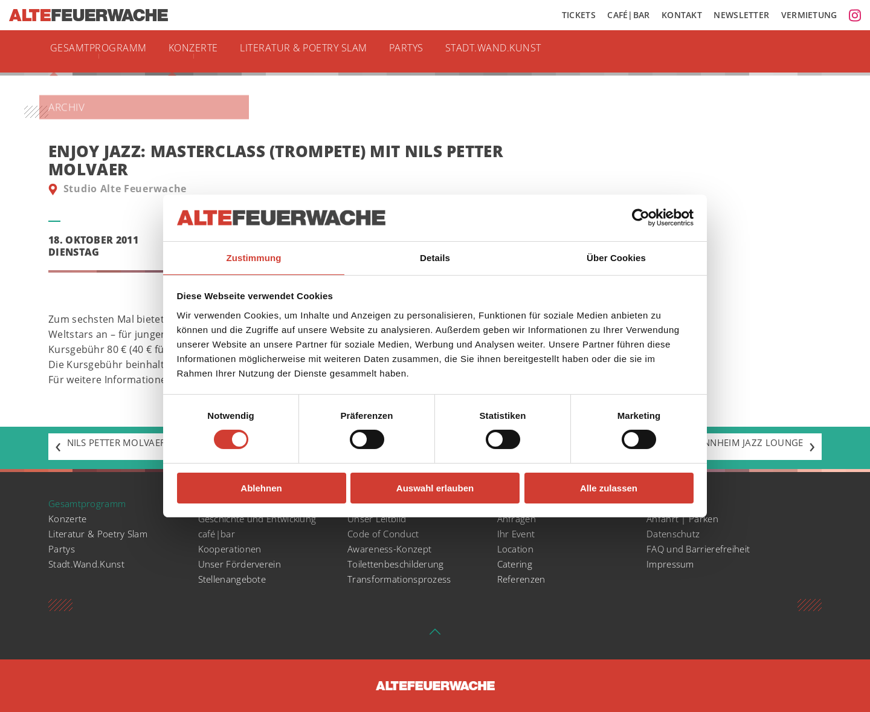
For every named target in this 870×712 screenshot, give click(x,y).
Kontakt (682, 15)
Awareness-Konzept (391, 548)
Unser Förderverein (241, 564)
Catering (515, 564)
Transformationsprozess (400, 579)
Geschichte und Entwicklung (261, 518)
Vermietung (809, 15)
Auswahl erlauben (435, 489)
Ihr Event (516, 533)
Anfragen (517, 518)
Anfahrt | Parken (683, 518)
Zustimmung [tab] (254, 257)
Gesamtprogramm (102, 51)
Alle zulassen (608, 489)
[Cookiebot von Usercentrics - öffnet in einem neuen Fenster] (641, 217)
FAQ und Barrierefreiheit (701, 548)
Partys (430, 51)
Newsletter (741, 15)
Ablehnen (261, 489)
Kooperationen (231, 548)
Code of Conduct (385, 533)
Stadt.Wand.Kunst (521, 51)
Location (516, 548)
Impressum (671, 564)
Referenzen (523, 579)
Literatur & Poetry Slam (320, 51)
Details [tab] (435, 257)
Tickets (579, 15)
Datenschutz (673, 533)
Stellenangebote (234, 579)
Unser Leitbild (379, 518)
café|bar (217, 533)
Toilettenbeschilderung (399, 564)
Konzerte (202, 51)
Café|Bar (628, 15)
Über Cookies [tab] (616, 257)
